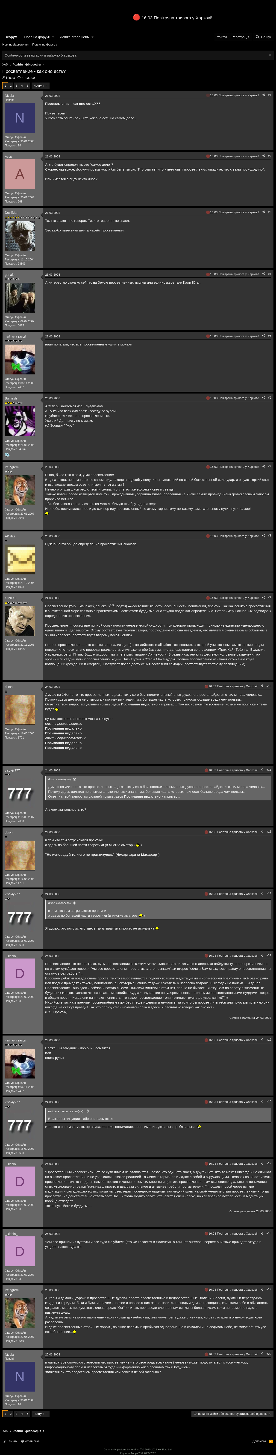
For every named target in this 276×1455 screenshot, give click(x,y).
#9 (269, 597)
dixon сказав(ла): (59, 779)
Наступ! (38, 85)
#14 (269, 955)
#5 (269, 335)
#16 (269, 1101)
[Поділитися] (264, 95)
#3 (269, 212)
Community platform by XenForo (138, 1449)
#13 (269, 893)
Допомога (259, 1441)
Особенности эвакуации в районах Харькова (40, 55)
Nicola (10, 78)
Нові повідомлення (15, 44)
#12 (269, 831)
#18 (269, 1233)
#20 (269, 1353)
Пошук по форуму (44, 44)
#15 (269, 1039)
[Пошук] (263, 37)
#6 (269, 397)
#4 (269, 274)
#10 (269, 686)
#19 (269, 1289)
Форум (11, 37)
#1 (269, 95)
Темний (10, 1441)
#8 (269, 535)
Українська (30, 1441)
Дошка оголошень (74, 37)
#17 (269, 1163)
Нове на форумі (37, 37)
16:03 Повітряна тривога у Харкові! (177, 17)
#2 (269, 155)
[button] (53, 37)
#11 (269, 769)
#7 (269, 466)
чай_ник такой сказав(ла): (66, 1111)
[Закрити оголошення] (269, 55)
